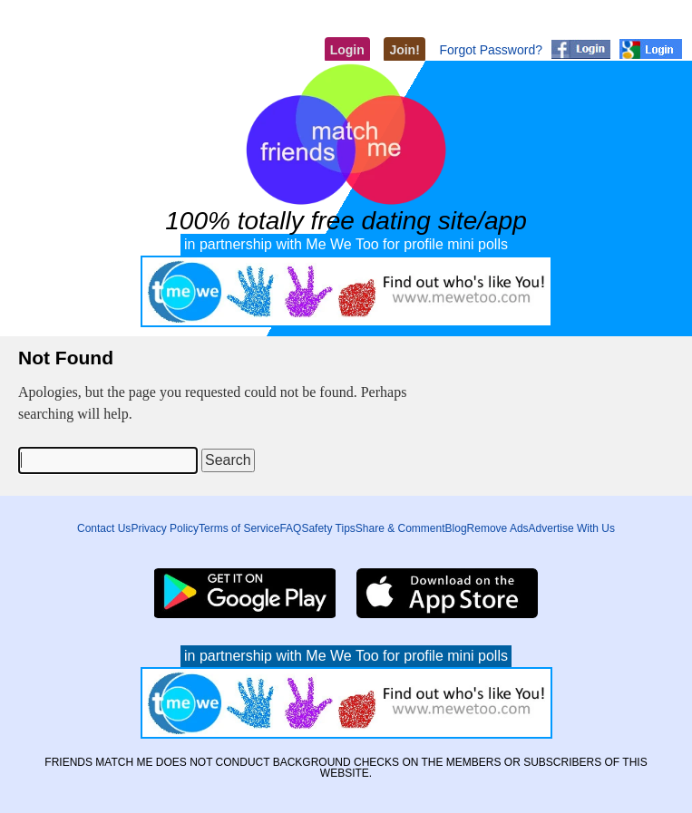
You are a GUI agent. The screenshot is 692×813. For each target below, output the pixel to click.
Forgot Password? (490, 50)
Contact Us (104, 528)
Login (347, 50)
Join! (404, 50)
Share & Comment (400, 528)
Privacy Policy (165, 528)
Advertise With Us (572, 528)
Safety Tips (328, 528)
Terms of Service (239, 528)
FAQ (290, 528)
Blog (456, 528)
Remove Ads (498, 528)
